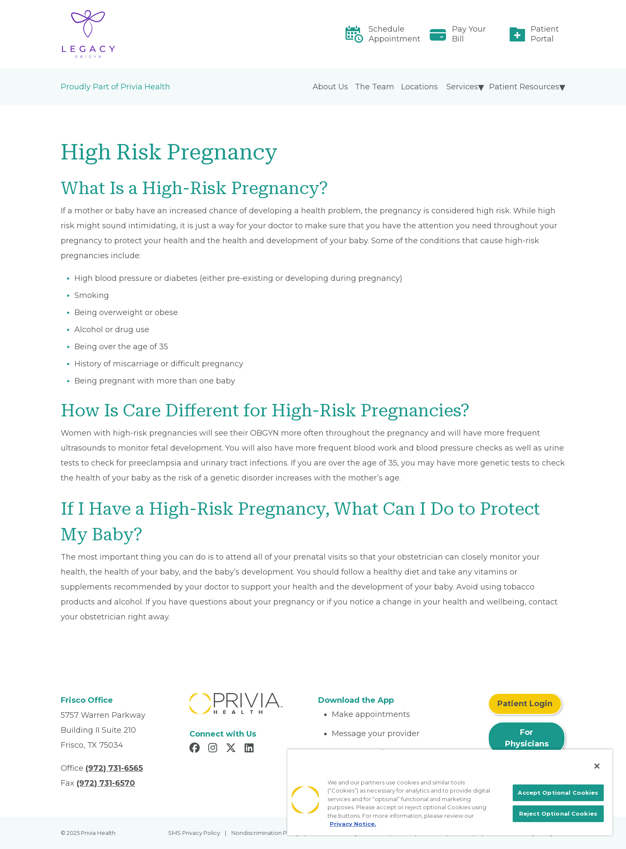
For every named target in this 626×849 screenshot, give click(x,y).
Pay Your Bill (469, 34)
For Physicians (527, 738)
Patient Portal (545, 34)
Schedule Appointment (394, 34)
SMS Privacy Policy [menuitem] (194, 832)
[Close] (597, 766)
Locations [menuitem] (419, 86)
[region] (449, 792)
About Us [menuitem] (330, 86)
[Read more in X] (232, 749)
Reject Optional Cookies (558, 813)
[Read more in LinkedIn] (250, 749)
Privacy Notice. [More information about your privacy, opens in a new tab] (353, 823)
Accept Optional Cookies (558, 792)
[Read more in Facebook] (195, 749)
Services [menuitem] (462, 86)
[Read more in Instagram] (214, 749)
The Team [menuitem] (374, 86)
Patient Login (524, 703)
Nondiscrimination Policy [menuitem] (265, 832)
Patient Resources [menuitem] (524, 86)
